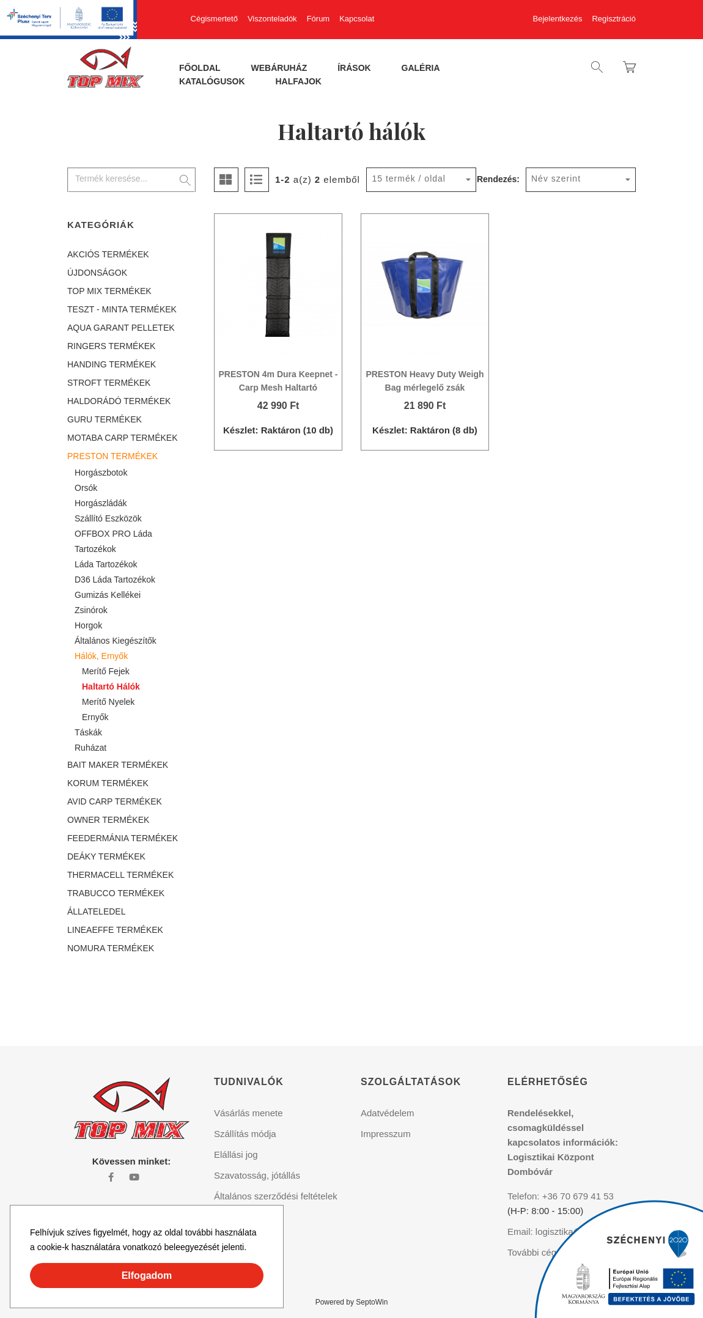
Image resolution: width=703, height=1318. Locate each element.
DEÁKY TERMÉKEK (106, 856)
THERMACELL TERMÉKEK (120, 875)
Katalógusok (212, 82)
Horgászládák (101, 503)
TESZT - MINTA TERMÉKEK (122, 309)
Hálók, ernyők (101, 656)
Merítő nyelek (108, 702)
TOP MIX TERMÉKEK (109, 291)
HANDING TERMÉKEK (111, 364)
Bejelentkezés (558, 18)
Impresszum (386, 1133)
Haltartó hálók (111, 686)
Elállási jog (236, 1154)
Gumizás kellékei (108, 595)
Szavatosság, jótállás (257, 1175)
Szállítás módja (245, 1133)
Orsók (86, 488)
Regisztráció (614, 18)
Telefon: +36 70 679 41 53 (560, 1196)
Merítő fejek (106, 671)
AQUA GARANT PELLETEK (121, 328)
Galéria (421, 68)
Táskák (88, 732)
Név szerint (556, 178)
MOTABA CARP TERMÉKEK (122, 438)
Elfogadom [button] (147, 1275)
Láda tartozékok (106, 564)
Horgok (88, 625)
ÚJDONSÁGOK (97, 273)
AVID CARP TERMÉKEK (114, 801)
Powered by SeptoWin (351, 1302)
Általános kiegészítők (115, 641)
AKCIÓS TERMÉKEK (108, 254)
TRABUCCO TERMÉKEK (115, 893)
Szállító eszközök (108, 518)
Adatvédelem (387, 1113)
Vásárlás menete (248, 1113)
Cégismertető (214, 18)
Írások (353, 68)
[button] (250, 1249)
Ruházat (90, 748)
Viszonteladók (272, 18)
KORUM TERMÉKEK (108, 783)
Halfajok (298, 82)
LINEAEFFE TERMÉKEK (115, 930)
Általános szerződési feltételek (275, 1196)
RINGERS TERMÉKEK (111, 346)
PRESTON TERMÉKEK (112, 456)
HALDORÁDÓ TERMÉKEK (119, 401)
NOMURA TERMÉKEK (110, 948)
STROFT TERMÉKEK (108, 383)
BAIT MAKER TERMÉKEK (117, 765)
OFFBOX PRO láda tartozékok (113, 541)
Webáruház (279, 68)
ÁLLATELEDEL (96, 911)
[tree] (131, 601)
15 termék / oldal (409, 178)
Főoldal (200, 68)
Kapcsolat (356, 18)
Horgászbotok (101, 472)
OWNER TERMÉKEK (108, 820)
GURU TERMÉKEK (104, 419)
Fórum (318, 18)
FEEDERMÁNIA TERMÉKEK (122, 838)
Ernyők (95, 717)
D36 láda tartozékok (115, 579)
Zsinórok (91, 610)
